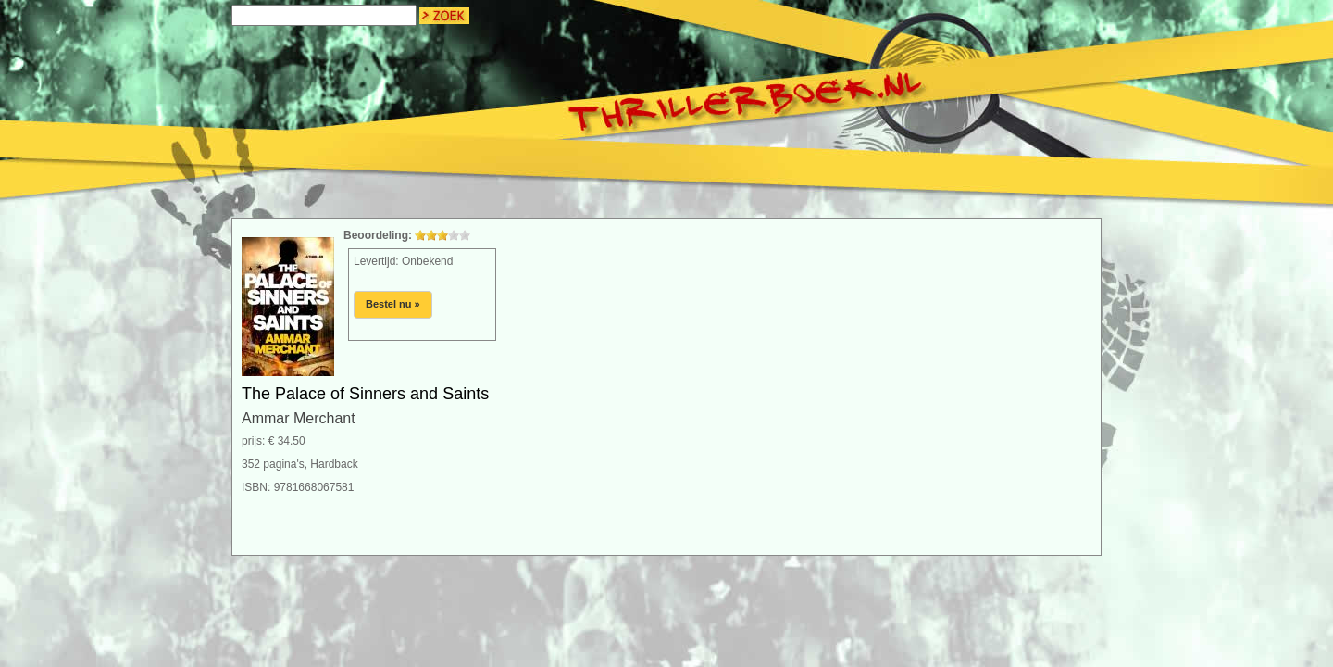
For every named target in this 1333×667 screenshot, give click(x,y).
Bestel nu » (393, 303)
